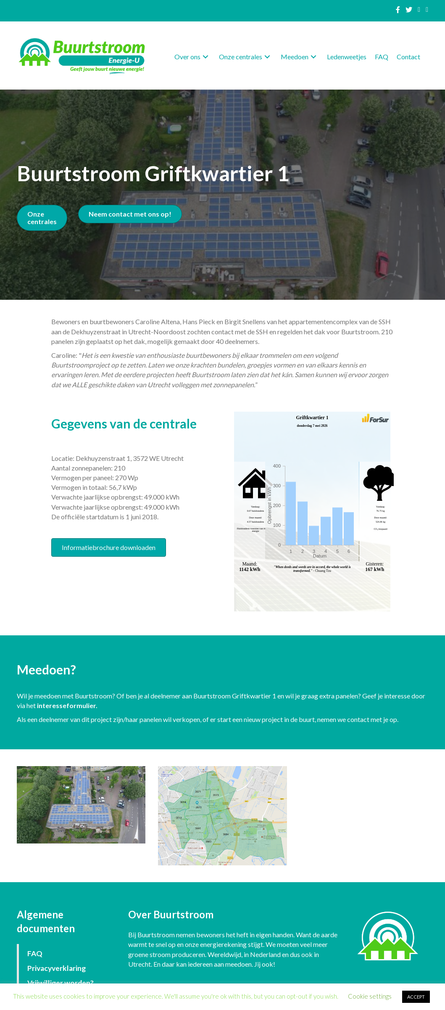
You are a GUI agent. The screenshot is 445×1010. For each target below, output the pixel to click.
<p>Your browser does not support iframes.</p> (312, 511)
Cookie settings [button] (370, 996)
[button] (205, 56)
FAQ (34, 953)
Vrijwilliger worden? (60, 982)
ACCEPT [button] (416, 996)
